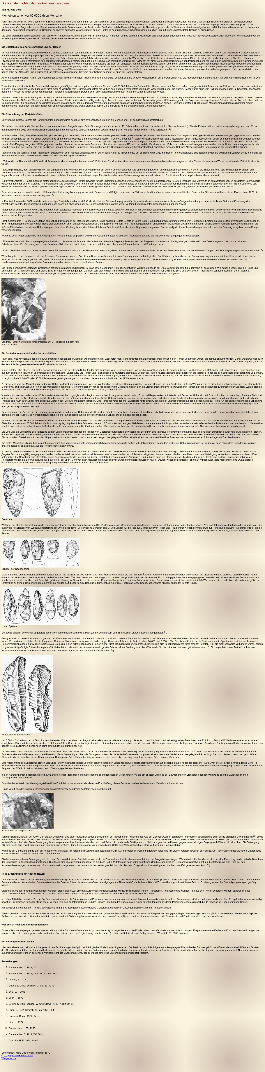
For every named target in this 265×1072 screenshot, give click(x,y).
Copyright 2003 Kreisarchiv (18, 1055)
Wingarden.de (8, 1058)
